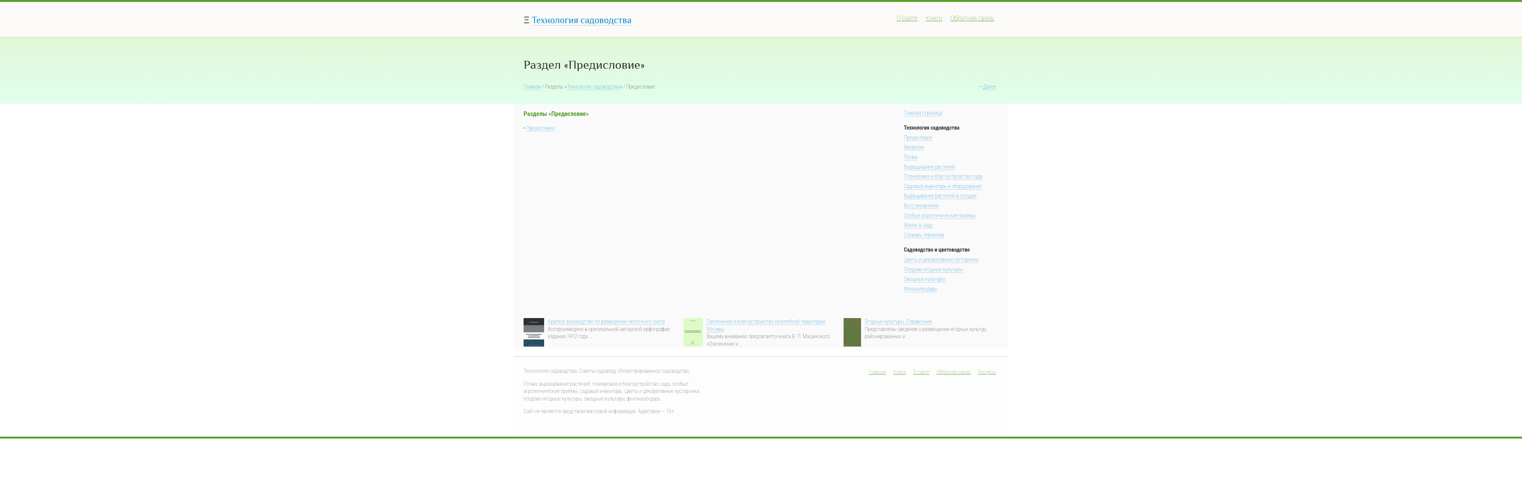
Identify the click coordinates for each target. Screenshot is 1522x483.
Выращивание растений (929, 167)
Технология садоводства (582, 20)
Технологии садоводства (593, 87)
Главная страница (923, 113)
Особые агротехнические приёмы (940, 215)
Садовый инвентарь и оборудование (943, 186)
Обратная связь (972, 18)
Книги (934, 18)
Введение (914, 147)
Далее (990, 87)
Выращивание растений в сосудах (940, 196)
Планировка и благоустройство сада (943, 176)
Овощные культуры (924, 279)
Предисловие (540, 128)
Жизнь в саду (918, 225)
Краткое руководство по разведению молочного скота (606, 321)
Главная (532, 87)
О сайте (906, 18)
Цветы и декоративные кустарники (941, 260)
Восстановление (921, 206)
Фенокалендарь (920, 289)
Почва (910, 157)
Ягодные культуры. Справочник (898, 321)
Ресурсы (987, 372)
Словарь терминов (924, 235)
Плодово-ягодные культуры (933, 269)
